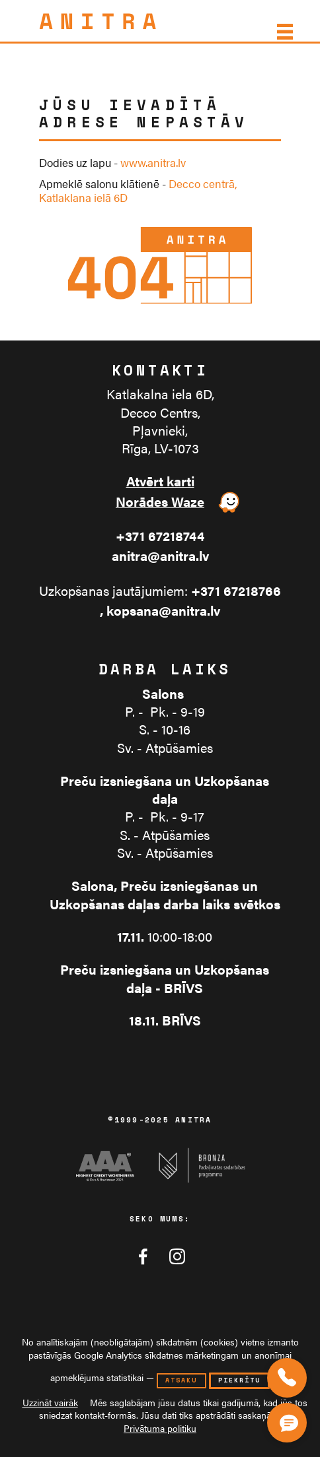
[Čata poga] (290, 1420)
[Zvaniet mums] (287, 1378)
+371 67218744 (160, 536)
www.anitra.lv (153, 162)
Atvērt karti (160, 481)
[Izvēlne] (283, 32)
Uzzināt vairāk (50, 1402)
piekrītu (239, 1380)
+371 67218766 (236, 591)
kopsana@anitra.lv (163, 611)
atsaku (181, 1380)
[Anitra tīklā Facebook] (142, 1256)
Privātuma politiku (160, 1428)
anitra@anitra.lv (160, 556)
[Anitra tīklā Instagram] (177, 1256)
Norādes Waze (160, 502)
